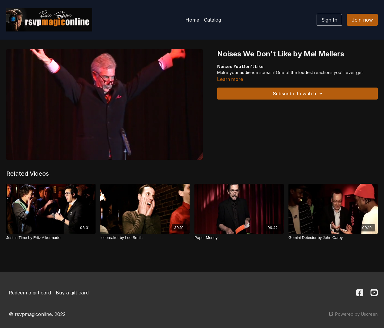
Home (192, 20)
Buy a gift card (72, 293)
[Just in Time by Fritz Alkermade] (51, 238)
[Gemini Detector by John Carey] (333, 238)
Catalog (212, 20)
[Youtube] (374, 292)
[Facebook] (359, 292)
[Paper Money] (239, 238)
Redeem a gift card (30, 293)
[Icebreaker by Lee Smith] (145, 238)
